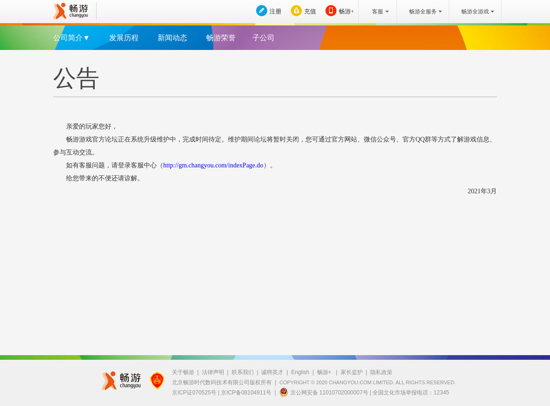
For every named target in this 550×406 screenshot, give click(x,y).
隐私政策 (381, 372)
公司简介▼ (71, 38)
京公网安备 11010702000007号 (323, 392)
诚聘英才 (272, 372)
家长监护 (352, 372)
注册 (275, 11)
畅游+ (346, 11)
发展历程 (124, 38)
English (300, 372)
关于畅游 (183, 372)
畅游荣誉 (221, 38)
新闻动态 (172, 38)
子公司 (263, 38)
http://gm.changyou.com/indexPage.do (213, 165)
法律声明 (213, 372)
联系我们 (243, 372)
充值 (310, 11)
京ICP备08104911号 (246, 392)
